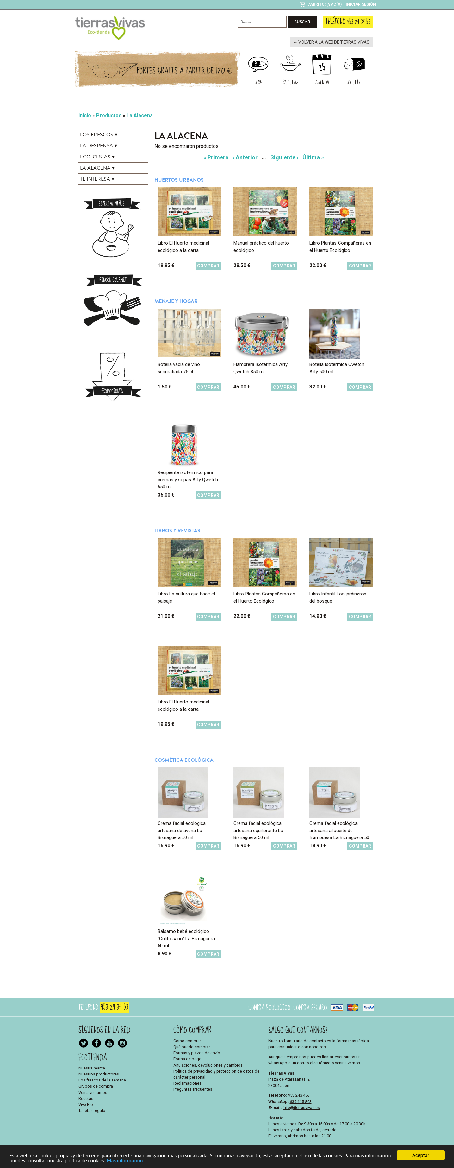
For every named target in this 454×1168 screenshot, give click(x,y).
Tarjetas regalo (91, 1110)
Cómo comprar (187, 1040)
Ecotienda (92, 1056)
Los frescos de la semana (102, 1079)
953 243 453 (299, 1095)
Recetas (85, 1097)
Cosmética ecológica (184, 760)
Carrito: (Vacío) (324, 4)
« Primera (215, 157)
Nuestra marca (91, 1067)
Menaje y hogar (176, 301)
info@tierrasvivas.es (301, 1107)
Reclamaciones (187, 1083)
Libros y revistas (177, 530)
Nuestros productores (98, 1073)
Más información (154, 1162)
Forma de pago (187, 1058)
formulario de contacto (305, 1040)
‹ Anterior (245, 157)
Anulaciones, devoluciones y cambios (208, 1064)
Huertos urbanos (179, 179)
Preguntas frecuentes (192, 1089)
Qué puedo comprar (191, 1046)
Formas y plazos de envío (196, 1052)
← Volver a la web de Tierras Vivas (333, 42)
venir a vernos (347, 1062)
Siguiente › (284, 157)
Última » (313, 157)
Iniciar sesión (361, 4)
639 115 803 (301, 1101)
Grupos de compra (95, 1085)
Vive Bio (85, 1104)
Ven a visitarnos (92, 1091)
